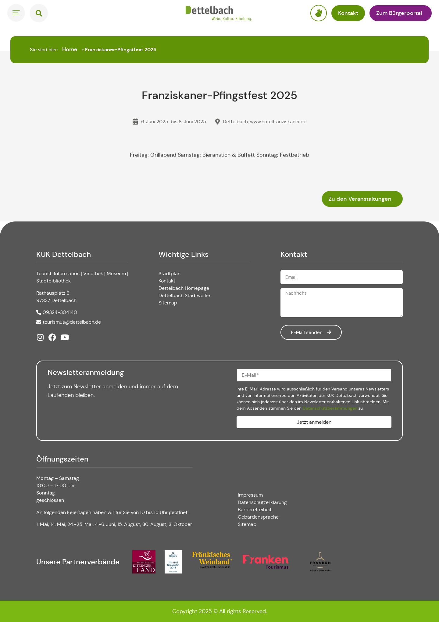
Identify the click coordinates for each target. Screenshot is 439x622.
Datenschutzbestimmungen (330, 408)
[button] (39, 13)
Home (69, 49)
